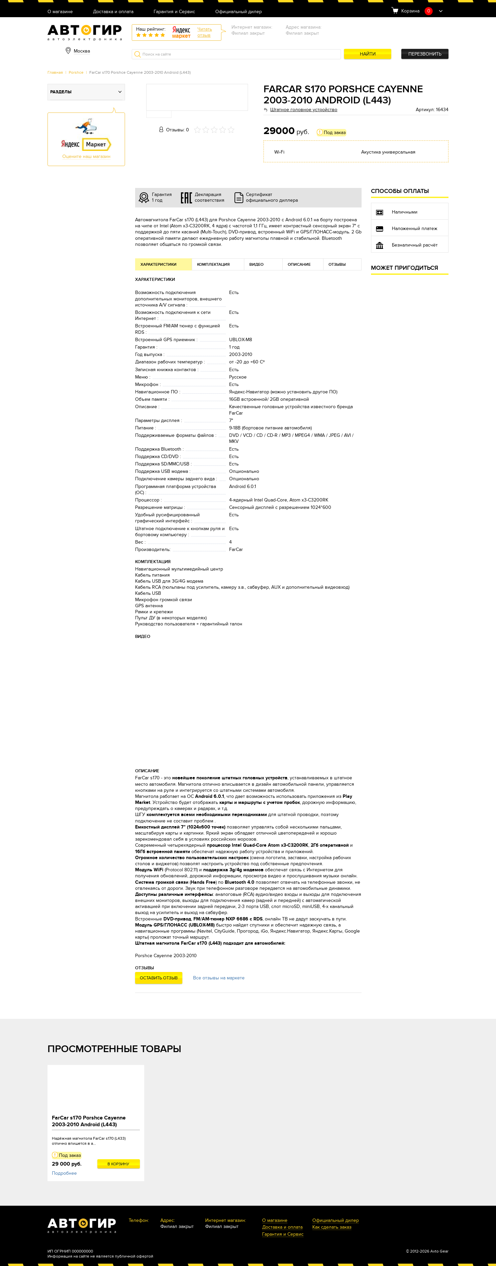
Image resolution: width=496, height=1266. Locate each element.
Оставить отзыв (159, 978)
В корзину (118, 1164)
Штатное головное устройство (303, 109)
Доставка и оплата (113, 11)
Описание (299, 264)
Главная (55, 72)
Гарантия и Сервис (174, 11)
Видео (256, 264)
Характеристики (159, 264)
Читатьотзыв (204, 32)
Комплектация (213, 264)
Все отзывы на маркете (219, 978)
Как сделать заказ (331, 1227)
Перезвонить (424, 54)
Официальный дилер (238, 11)
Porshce (76, 72)
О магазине (60, 11)
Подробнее (64, 1173)
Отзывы (337, 264)
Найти (368, 54)
